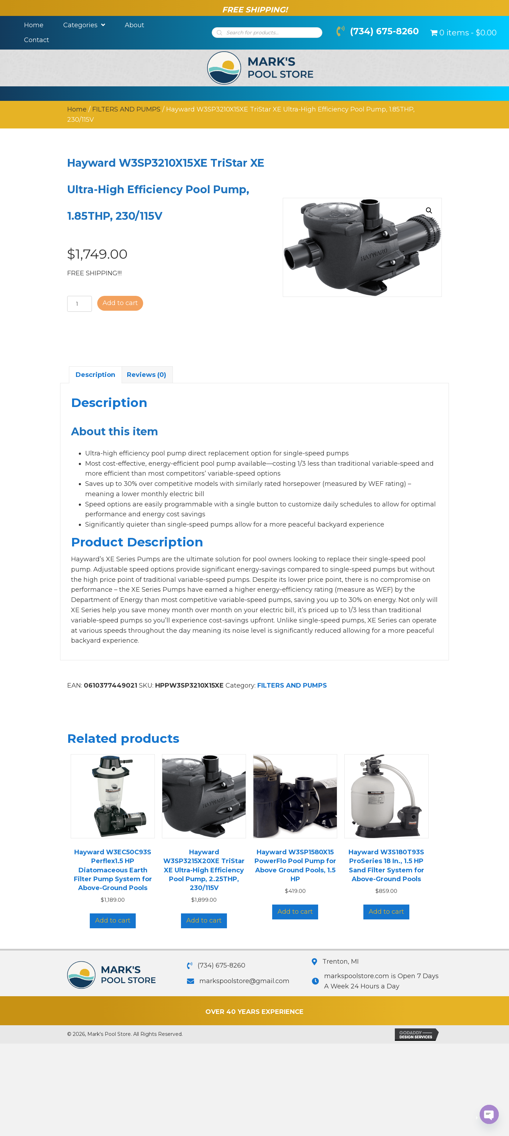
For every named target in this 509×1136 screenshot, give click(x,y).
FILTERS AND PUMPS (126, 109)
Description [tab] (95, 375)
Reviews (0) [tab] (146, 375)
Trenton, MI (340, 961)
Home (77, 109)
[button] (429, 210)
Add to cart (120, 303)
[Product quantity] (79, 304)
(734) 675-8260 (384, 31)
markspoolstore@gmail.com (244, 981)
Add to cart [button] (112, 921)
